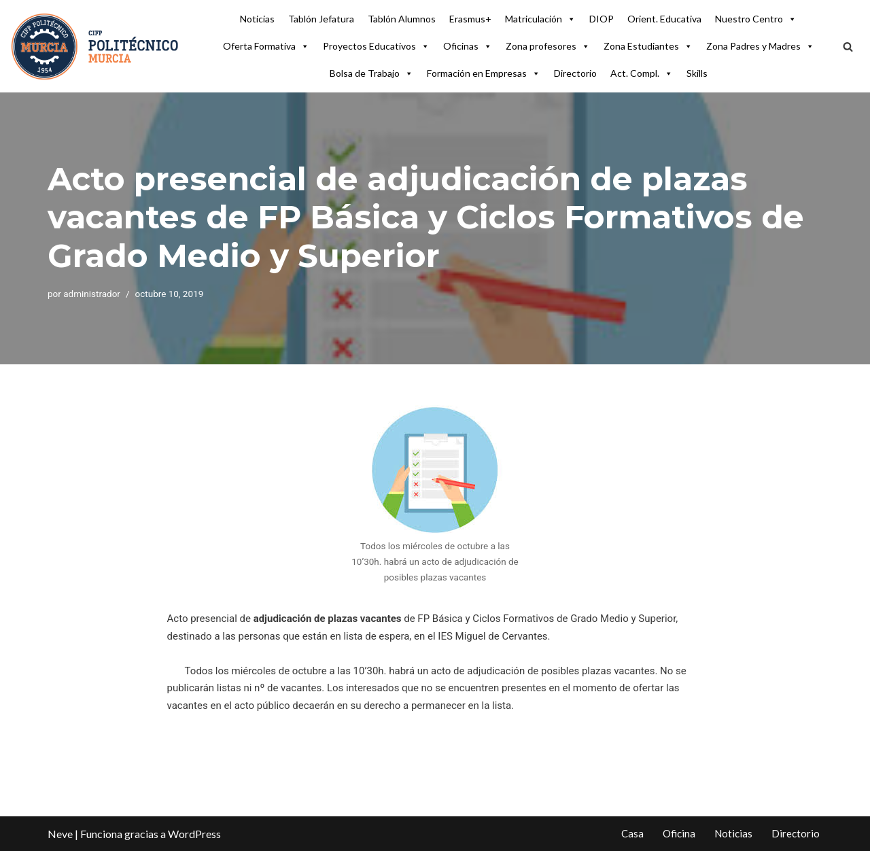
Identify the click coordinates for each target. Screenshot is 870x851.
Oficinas (467, 46)
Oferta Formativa (266, 46)
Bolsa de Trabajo (371, 73)
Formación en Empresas (483, 73)
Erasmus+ (470, 18)
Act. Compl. (641, 73)
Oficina (679, 833)
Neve (60, 833)
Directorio (575, 73)
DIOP (601, 18)
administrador (91, 293)
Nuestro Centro (756, 19)
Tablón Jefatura (321, 18)
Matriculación (540, 19)
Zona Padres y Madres (760, 46)
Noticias (257, 18)
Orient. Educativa (664, 18)
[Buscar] (848, 46)
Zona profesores (548, 46)
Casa (632, 833)
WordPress (194, 833)
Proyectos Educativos (376, 46)
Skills (697, 73)
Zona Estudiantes (648, 46)
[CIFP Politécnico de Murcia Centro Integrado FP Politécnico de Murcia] (95, 46)
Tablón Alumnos (402, 18)
